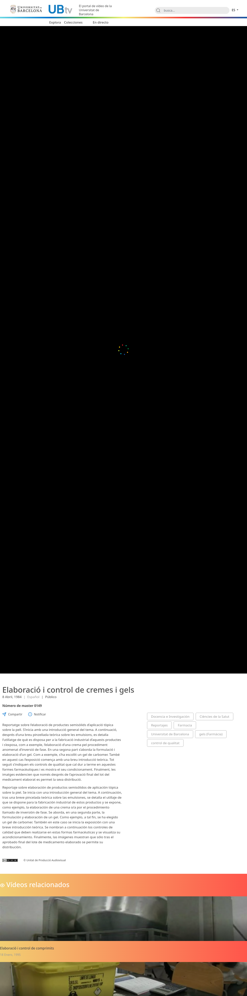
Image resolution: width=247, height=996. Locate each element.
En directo (101, 22)
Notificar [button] (37, 714)
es (234, 10)
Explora (55, 22)
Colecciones (73, 22)
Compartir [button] (12, 714)
